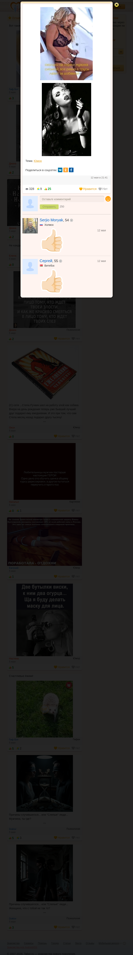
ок (65, 170)
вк (60, 170)
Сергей (46, 261)
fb (71, 170)
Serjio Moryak (51, 220)
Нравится (88, 189)
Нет (102, 189)
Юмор (38, 160)
